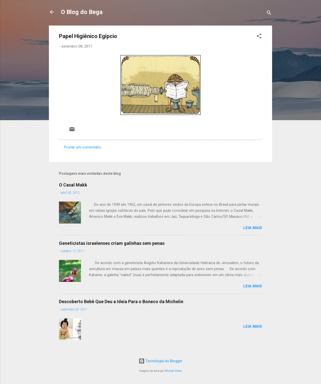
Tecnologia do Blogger (161, 361)
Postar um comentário (82, 147)
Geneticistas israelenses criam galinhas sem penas (112, 243)
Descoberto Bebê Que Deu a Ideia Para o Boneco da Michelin (121, 301)
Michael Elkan (173, 370)
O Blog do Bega (82, 12)
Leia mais (252, 228)
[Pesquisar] (269, 13)
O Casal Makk (73, 184)
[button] (259, 37)
